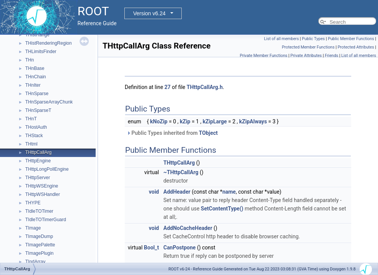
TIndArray (35, 261)
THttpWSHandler (42, 194)
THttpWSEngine (41, 186)
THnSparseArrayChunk (49, 102)
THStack (34, 135)
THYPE (33, 202)
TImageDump (39, 236)
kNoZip (158, 121)
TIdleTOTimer (39, 211)
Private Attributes (306, 55)
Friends (331, 55)
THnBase (34, 68)
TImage (33, 228)
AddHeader (177, 192)
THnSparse (37, 93)
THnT (31, 118)
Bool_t (151, 247)
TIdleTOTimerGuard (45, 219)
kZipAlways (253, 121)
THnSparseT (38, 110)
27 (168, 87)
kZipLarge (215, 121)
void (154, 192)
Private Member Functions (263, 55)
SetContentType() (222, 208)
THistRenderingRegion (48, 43)
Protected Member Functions (308, 47)
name (229, 192)
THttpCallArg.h (205, 87)
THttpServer (37, 177)
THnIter (33, 85)
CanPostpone (179, 247)
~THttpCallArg (180, 172)
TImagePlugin (39, 253)
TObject (208, 133)
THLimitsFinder (40, 51)
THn (29, 60)
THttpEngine (38, 160)
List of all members (281, 38)
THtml (31, 144)
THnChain (35, 76)
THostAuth (36, 127)
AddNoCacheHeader (187, 228)
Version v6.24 (149, 13)
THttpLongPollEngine (46, 169)
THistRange (37, 34)
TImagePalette (40, 244)
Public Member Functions (351, 38)
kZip (185, 121)
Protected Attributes (355, 47)
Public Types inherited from (172, 133)
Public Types (313, 38)
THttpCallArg (38, 152)
